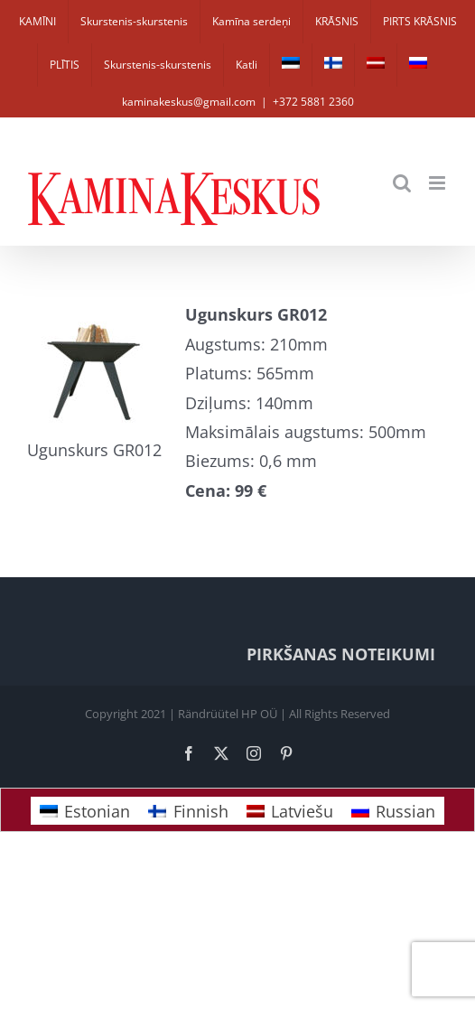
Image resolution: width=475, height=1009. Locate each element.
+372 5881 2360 (313, 101)
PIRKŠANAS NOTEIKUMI (341, 654)
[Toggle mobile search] (402, 182)
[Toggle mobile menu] (438, 182)
